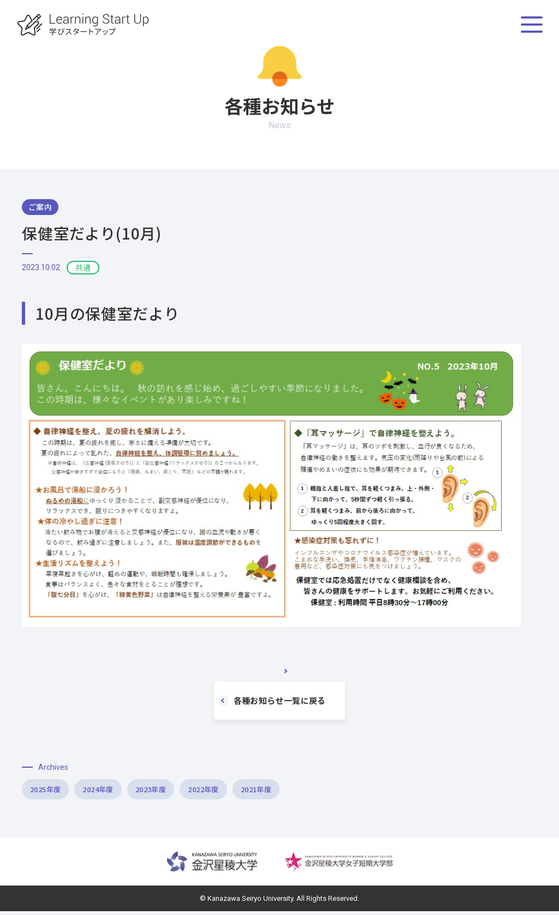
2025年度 (57, 791)
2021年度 (363, 791)
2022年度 (287, 791)
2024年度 (134, 791)
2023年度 (210, 791)
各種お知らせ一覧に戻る (275, 700)
